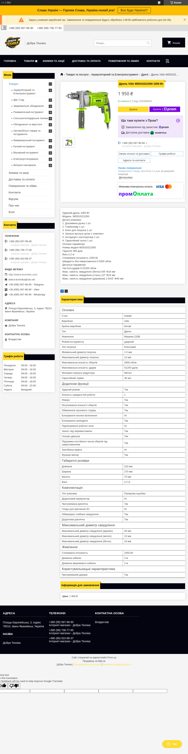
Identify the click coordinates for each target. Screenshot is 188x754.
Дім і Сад (18, 99)
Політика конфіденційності (117, 664)
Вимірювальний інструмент (29, 140)
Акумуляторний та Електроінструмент (115, 74)
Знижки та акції (53, 61)
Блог (12, 212)
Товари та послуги (77, 74)
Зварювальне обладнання (28, 105)
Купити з (164, 109)
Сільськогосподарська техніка (30, 118)
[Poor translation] (14, 686)
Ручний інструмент (24, 146)
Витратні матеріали (24, 165)
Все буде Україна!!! (134, 10)
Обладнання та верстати (27, 124)
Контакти (153, 61)
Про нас (14, 205)
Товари (29, 61)
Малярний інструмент (26, 152)
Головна (10, 61)
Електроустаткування (25, 158)
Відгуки (13, 199)
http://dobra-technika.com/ (23, 274)
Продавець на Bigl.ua (94, 661)
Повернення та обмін (123, 61)
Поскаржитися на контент (87, 664)
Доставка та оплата (86, 61)
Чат (172, 744)
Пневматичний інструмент (28, 112)
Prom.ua (112, 657)
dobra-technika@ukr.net (21, 279)
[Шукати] (148, 43)
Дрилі (144, 74)
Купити (133, 109)
